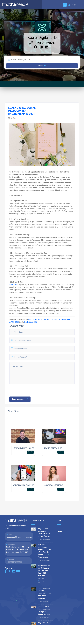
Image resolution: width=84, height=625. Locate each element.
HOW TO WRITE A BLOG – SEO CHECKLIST (60, 448)
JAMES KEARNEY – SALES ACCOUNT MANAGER (32, 448)
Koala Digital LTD (42, 37)
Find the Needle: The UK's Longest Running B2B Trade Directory (44, 593)
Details (30, 452)
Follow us (62, 531)
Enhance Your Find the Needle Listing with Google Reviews (44, 610)
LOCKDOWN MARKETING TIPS (55, 485)
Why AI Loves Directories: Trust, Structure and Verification (44, 532)
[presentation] (25, 390)
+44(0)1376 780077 (14, 562)
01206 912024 (42, 43)
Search (42, 66)
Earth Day (13, 285)
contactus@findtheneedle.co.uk (19, 537)
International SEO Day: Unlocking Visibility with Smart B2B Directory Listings (44, 572)
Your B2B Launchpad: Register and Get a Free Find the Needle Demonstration (44, 551)
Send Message (20, 399)
